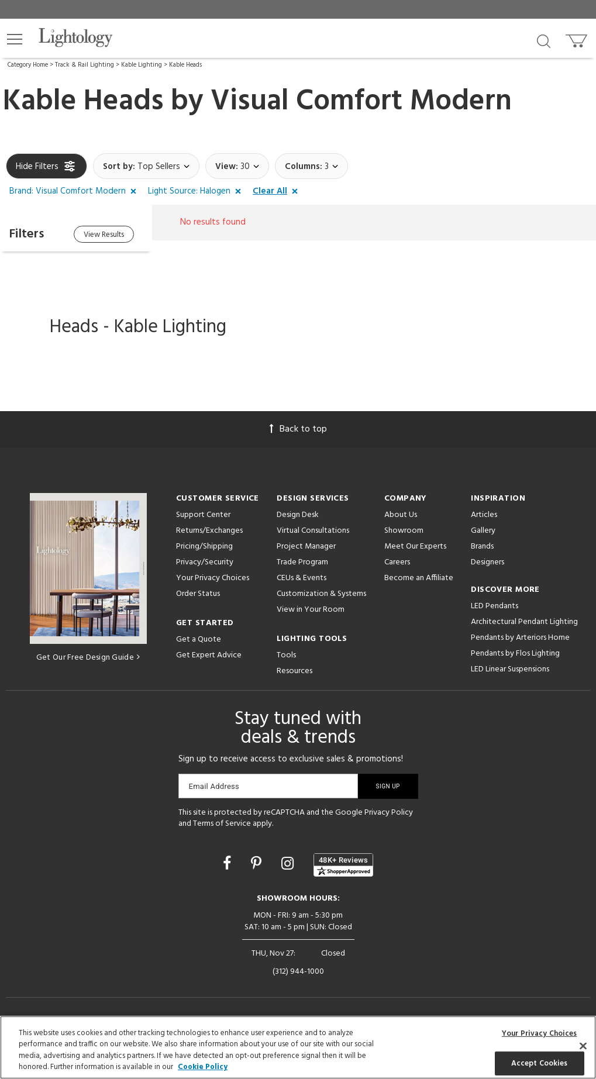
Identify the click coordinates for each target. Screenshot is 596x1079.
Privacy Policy (388, 812)
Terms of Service (222, 823)
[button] (14, 39)
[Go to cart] (577, 38)
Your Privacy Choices (212, 579)
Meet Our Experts (415, 546)
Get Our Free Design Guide (88, 657)
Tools (286, 655)
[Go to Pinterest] (258, 865)
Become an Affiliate (418, 578)
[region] (298, 1047)
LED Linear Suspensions (510, 669)
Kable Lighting (141, 65)
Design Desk (298, 515)
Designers (487, 562)
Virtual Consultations (313, 530)
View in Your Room (310, 609)
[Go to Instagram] (289, 865)
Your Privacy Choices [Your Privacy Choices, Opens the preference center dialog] (539, 1034)
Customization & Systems (321, 594)
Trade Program (302, 562)
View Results (104, 235)
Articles (484, 515)
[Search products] (543, 40)
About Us (400, 515)
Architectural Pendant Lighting (524, 622)
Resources (294, 671)
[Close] (583, 1046)
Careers (397, 562)
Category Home (28, 65)
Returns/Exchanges (209, 530)
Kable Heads (185, 65)
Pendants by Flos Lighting (515, 653)
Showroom (403, 530)
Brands (482, 546)
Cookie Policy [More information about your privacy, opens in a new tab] (203, 1067)
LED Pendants (494, 606)
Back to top (298, 429)
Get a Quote (198, 639)
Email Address (214, 786)
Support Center (203, 515)
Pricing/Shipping (204, 546)
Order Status (198, 594)
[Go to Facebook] (229, 865)
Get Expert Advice (209, 655)
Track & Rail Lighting (84, 65)
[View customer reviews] (343, 865)
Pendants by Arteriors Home (520, 637)
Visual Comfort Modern (361, 101)
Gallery (483, 530)
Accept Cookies (539, 1063)
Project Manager (306, 546)
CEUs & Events (301, 578)
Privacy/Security (204, 562)
